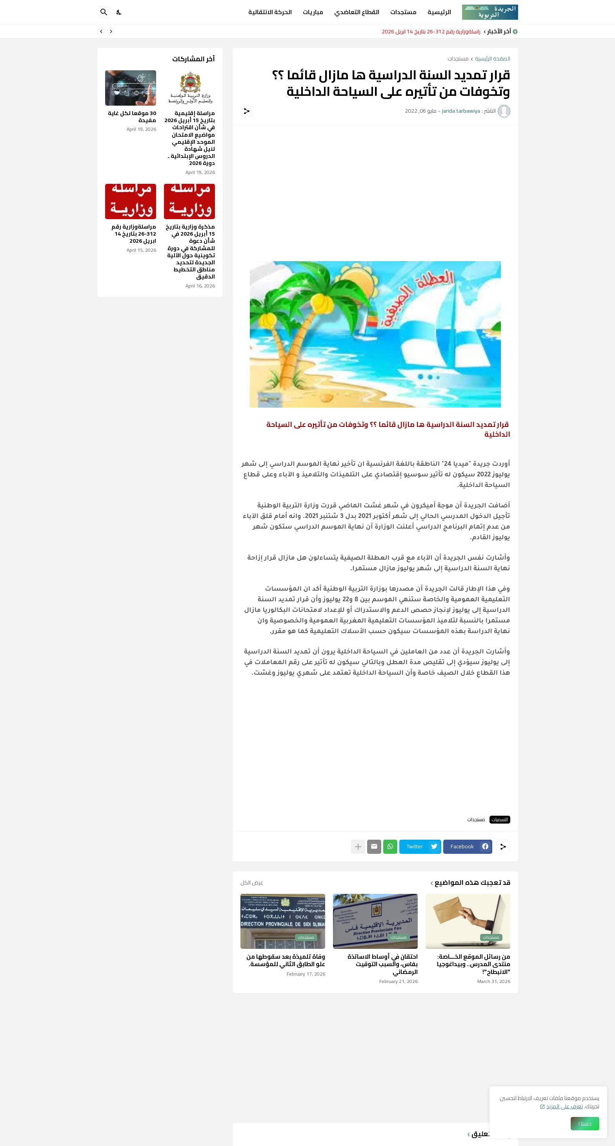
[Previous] (111, 31)
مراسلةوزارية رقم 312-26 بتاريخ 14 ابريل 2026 (429, 31)
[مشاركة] (246, 111)
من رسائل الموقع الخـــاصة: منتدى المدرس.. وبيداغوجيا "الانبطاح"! (473, 964)
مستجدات (403, 12)
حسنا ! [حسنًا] (585, 1124)
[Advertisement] (375, 188)
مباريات (313, 12)
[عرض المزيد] (358, 847)
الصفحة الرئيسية (492, 59)
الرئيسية (439, 12)
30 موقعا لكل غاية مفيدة (132, 117)
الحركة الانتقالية (270, 12)
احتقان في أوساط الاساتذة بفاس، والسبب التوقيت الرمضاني (383, 964)
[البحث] (104, 12)
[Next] (101, 31)
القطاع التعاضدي (356, 12)
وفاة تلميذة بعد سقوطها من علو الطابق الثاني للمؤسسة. (285, 960)
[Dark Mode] (119, 12)
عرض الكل (251, 882)
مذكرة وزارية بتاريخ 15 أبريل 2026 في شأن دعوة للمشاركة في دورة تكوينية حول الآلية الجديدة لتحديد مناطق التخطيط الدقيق (190, 251)
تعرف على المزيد (564, 1106)
